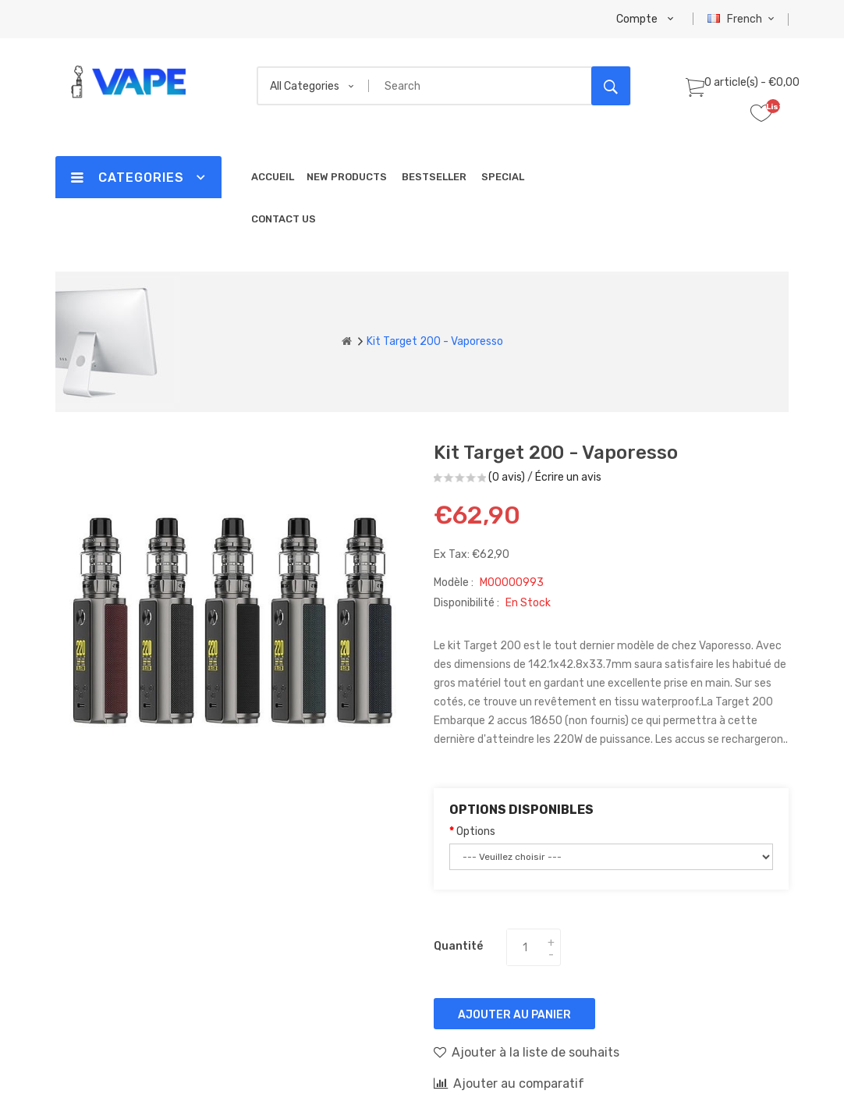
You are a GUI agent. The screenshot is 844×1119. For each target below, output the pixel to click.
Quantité (458, 946)
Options (475, 831)
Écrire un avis (568, 477)
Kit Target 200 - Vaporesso (435, 341)
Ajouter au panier (514, 1014)
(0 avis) (506, 477)
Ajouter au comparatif (509, 1083)
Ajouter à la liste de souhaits (526, 1052)
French (742, 19)
